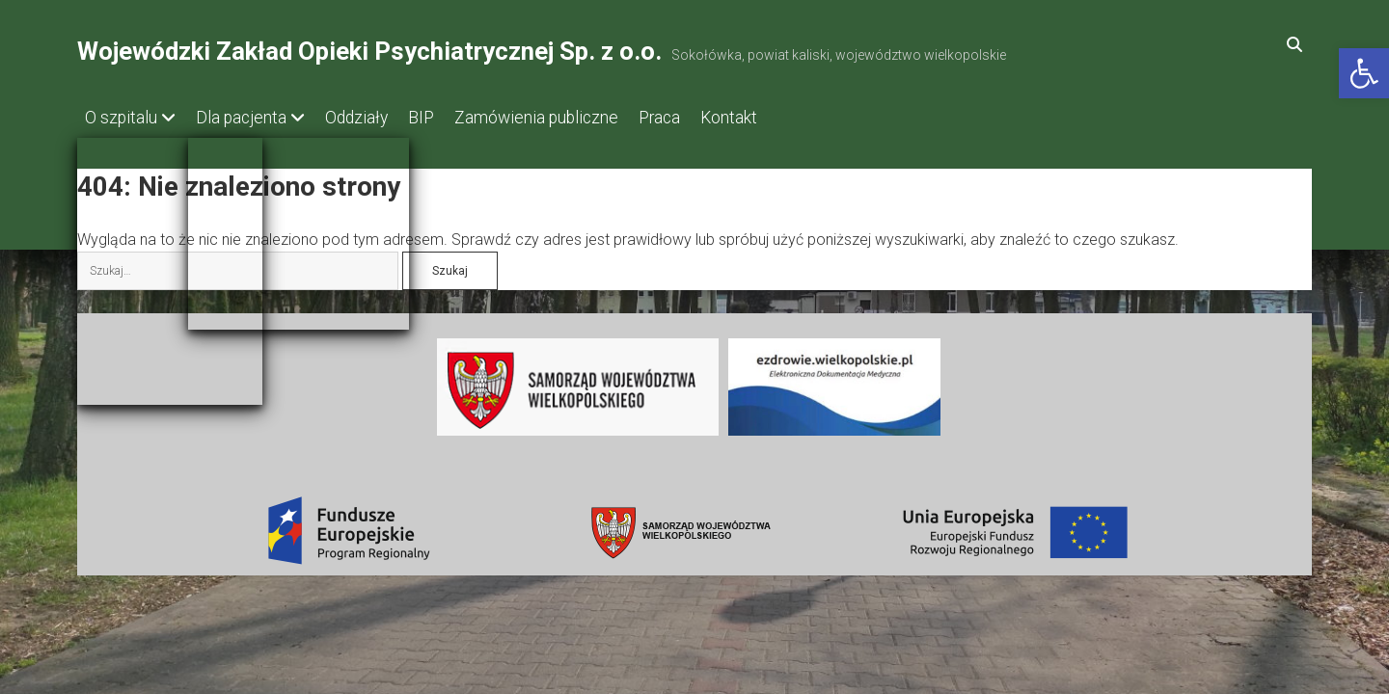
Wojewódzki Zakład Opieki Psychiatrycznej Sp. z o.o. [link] (369, 51)
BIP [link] (450, 117)
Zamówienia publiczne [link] (575, 117)
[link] (1364, 73)
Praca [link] (707, 117)
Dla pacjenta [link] (250, 117)
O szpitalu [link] (121, 117)
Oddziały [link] (375, 117)
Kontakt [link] (786, 117)
